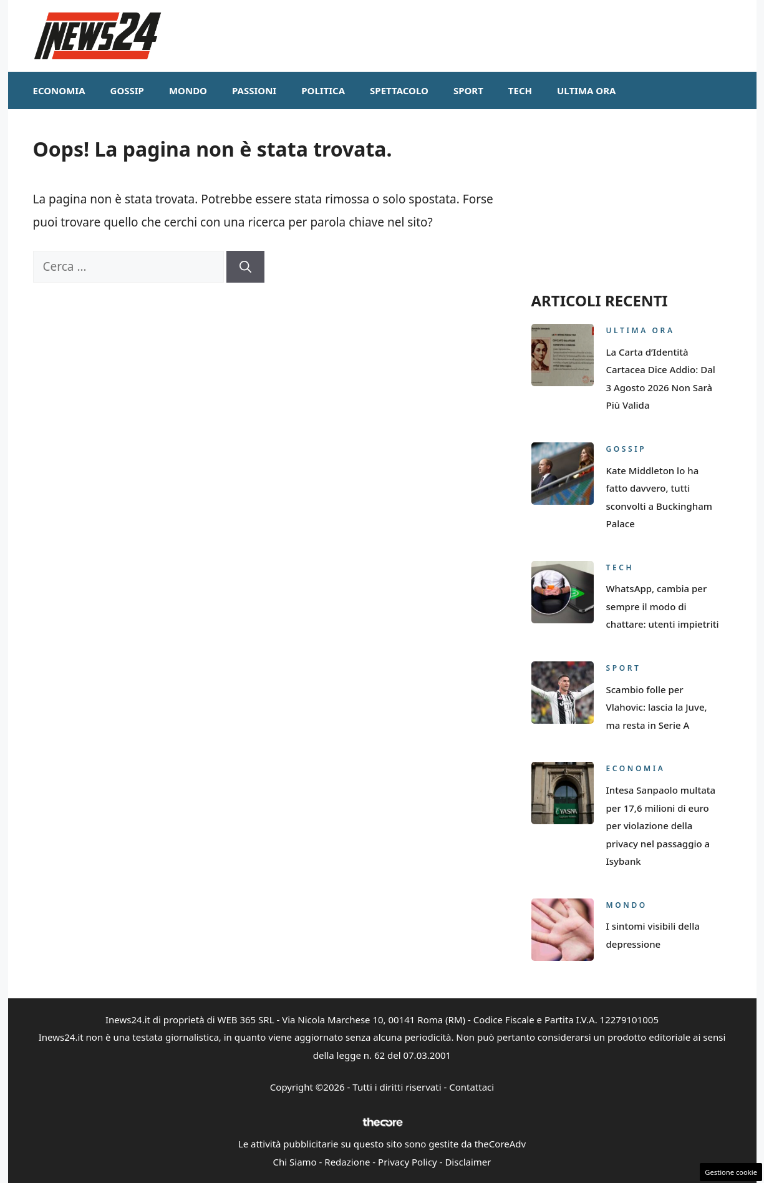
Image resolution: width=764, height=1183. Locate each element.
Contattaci (471, 1087)
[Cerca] (245, 267)
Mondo (188, 90)
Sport (468, 90)
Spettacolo (399, 90)
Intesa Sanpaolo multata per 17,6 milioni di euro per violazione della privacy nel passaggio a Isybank (661, 825)
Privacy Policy (407, 1162)
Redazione (347, 1162)
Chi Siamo (295, 1162)
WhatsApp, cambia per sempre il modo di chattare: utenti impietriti (662, 606)
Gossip (127, 90)
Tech (520, 90)
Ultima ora (586, 90)
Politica (323, 90)
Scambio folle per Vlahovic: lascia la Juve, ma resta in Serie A (656, 707)
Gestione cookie (731, 1172)
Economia (59, 90)
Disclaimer (468, 1162)
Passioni (254, 90)
